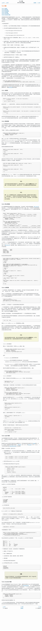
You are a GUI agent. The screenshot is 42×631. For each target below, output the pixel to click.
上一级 (7, 2)
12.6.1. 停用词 (4, 8)
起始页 (35, 2)
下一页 (39, 2)
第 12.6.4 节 (36, 210)
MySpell (19, 462)
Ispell (34, 460)
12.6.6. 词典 (6, 14)
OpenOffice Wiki (13, 463)
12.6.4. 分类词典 (5, 12)
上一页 (3, 2)
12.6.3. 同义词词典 (5, 11)
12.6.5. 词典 (5, 13)
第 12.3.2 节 (7, 251)
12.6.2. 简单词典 (5, 9)
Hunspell (30, 462)
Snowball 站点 (26, 606)
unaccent (10, 86)
